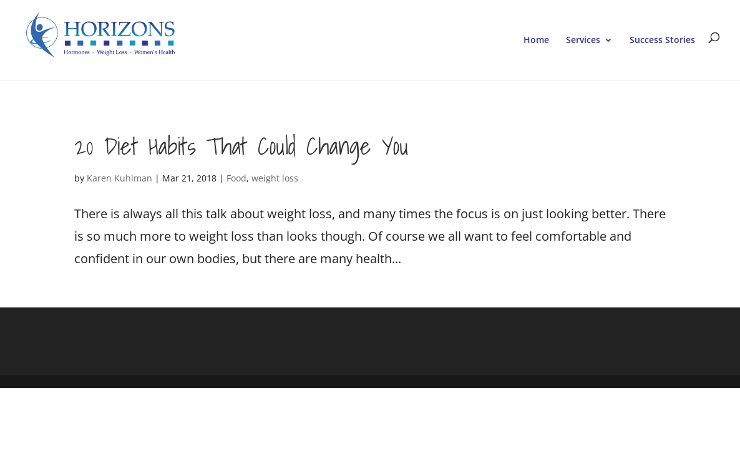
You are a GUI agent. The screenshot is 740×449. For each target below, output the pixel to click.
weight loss (274, 178)
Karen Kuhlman (119, 178)
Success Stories (662, 41)
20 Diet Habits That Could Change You (241, 146)
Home (536, 41)
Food (236, 178)
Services (583, 41)
